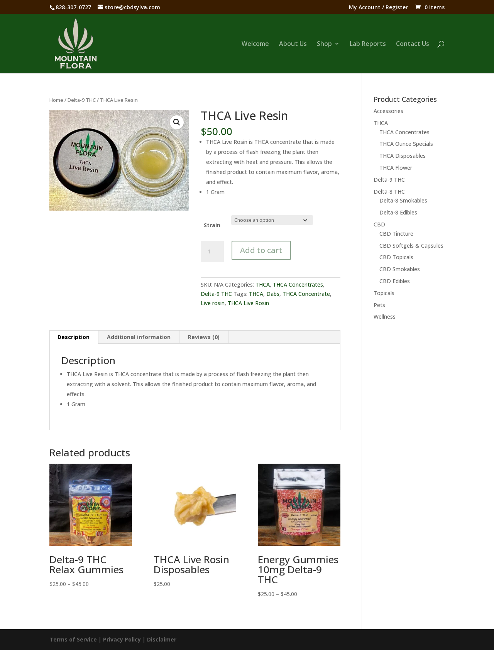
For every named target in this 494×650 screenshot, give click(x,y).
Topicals (384, 293)
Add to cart (261, 250)
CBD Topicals (396, 257)
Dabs (272, 293)
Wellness (385, 316)
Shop (324, 44)
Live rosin (213, 303)
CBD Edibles (394, 281)
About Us (293, 44)
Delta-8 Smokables (403, 200)
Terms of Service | (76, 639)
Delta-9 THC (82, 99)
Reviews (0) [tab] (204, 337)
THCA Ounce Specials (406, 143)
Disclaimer (161, 639)
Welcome (255, 44)
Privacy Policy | (125, 639)
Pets (379, 305)
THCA (262, 284)
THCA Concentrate (306, 293)
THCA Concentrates (298, 284)
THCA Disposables (402, 155)
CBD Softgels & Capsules (411, 245)
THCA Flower (395, 167)
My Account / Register (378, 8)
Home (56, 99)
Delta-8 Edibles (398, 212)
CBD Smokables (399, 269)
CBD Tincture (396, 233)
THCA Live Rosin (248, 303)
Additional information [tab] (139, 337)
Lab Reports (368, 44)
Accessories (388, 111)
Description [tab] (74, 337)
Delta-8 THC (389, 191)
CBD (379, 224)
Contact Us (412, 44)
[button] (177, 122)
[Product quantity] (212, 251)
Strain (212, 225)
